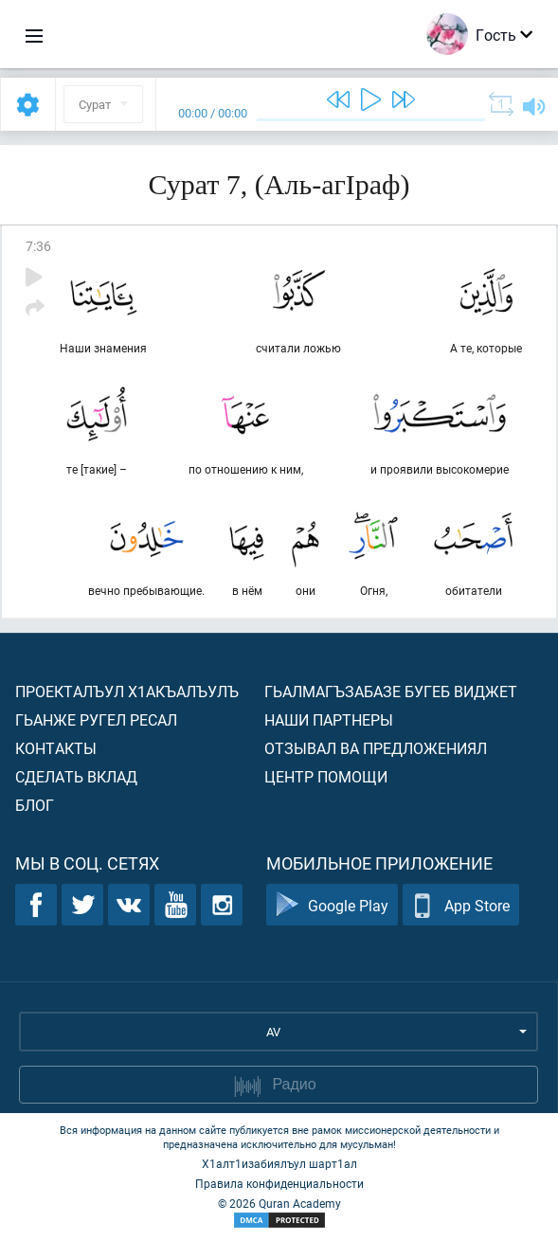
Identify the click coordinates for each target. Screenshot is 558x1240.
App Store (461, 905)
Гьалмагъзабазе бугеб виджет (390, 691)
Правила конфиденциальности (279, 1183)
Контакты (56, 748)
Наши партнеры (328, 719)
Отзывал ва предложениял (375, 748)
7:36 (38, 246)
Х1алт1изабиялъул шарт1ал (279, 1163)
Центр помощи (325, 776)
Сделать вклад (76, 776)
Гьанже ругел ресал (96, 719)
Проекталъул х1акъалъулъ (127, 691)
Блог (34, 805)
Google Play (332, 905)
